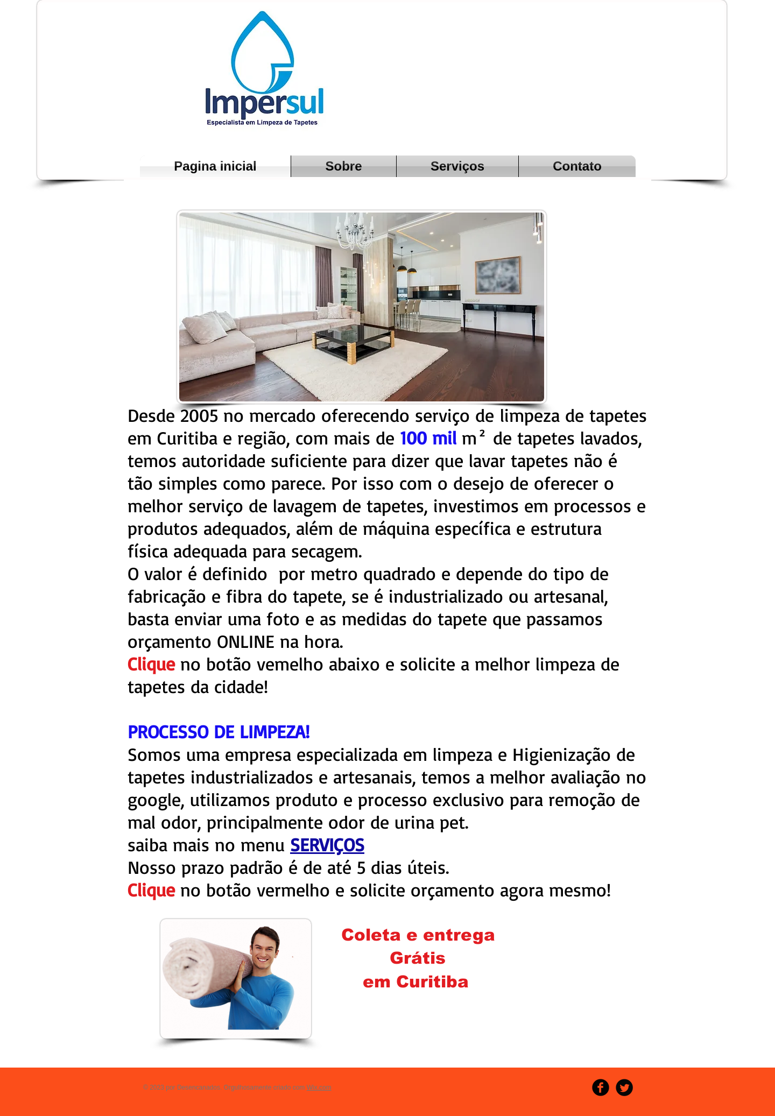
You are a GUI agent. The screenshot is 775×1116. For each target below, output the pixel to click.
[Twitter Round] (624, 1087)
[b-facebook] (600, 1087)
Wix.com (319, 1087)
